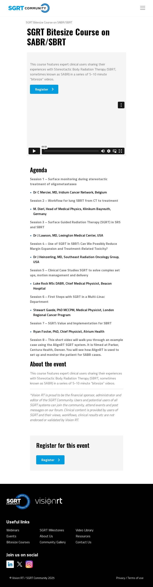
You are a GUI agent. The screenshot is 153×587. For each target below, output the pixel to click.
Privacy (120, 578)
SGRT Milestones (52, 530)
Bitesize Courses (18, 542)
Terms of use (135, 578)
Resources (83, 536)
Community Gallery (53, 542)
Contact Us (83, 542)
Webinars (12, 530)
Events (11, 536)
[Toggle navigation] (142, 8)
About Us (46, 536)
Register (41, 89)
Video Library (84, 530)
